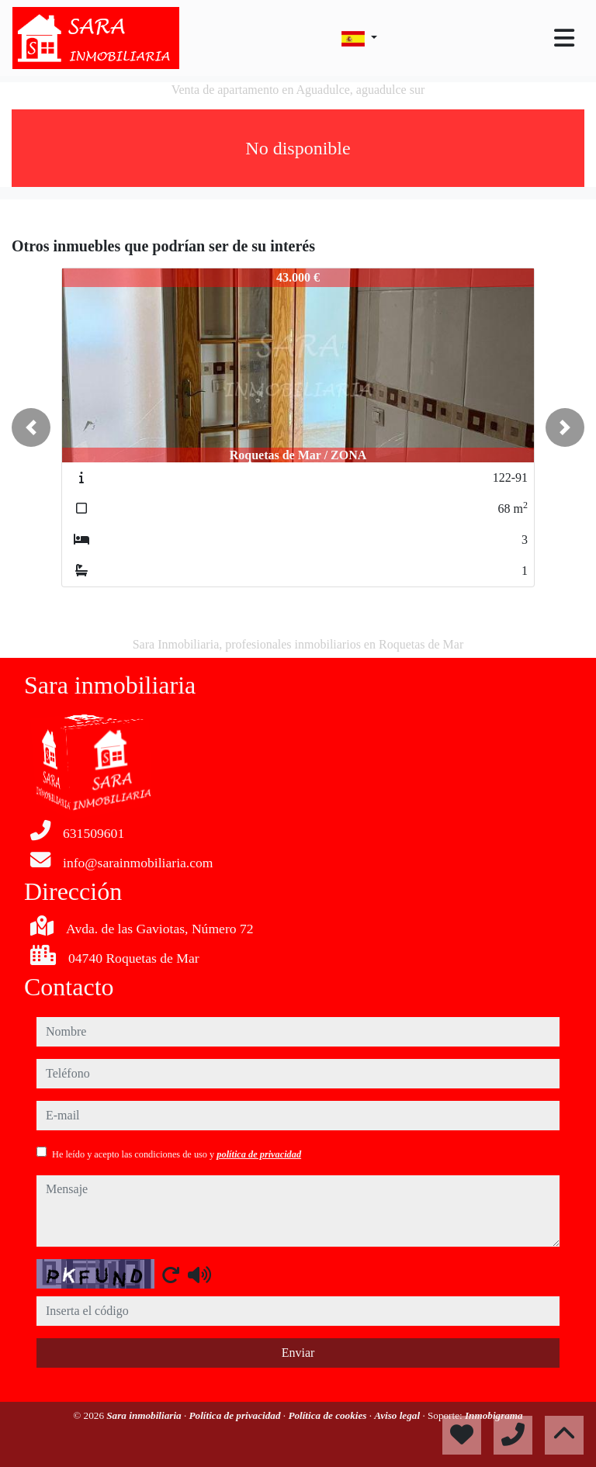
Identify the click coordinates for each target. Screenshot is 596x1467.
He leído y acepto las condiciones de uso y (176, 1154)
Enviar (298, 1352)
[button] (31, 427)
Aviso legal (398, 1415)
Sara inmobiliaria (145, 1415)
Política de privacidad (236, 1415)
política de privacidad (259, 1154)
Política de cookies (328, 1415)
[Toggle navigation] (564, 38)
